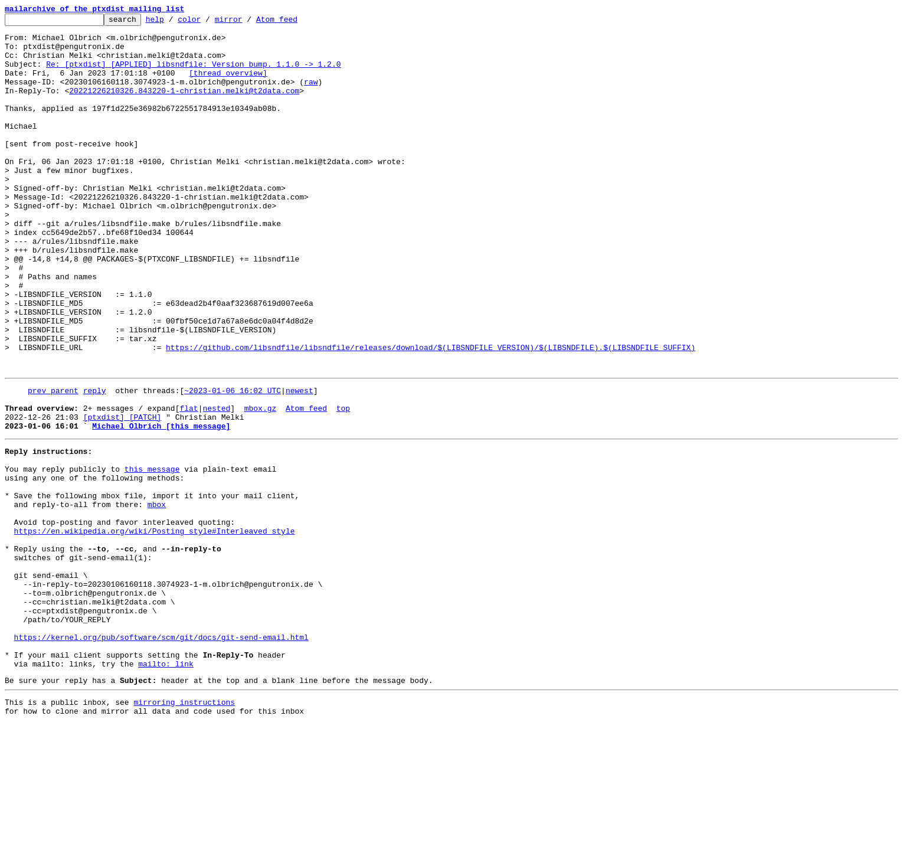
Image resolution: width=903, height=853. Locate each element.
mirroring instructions (184, 829)
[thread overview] (228, 85)
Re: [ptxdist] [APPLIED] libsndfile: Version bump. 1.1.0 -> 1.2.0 (193, 74)
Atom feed (295, 22)
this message (152, 553)
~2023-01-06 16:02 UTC (232, 462)
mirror (247, 22)
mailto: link (166, 787)
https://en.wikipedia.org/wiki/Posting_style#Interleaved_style (154, 628)
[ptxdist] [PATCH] (122, 494)
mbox (157, 596)
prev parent (53, 462)
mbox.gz (260, 484)
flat (188, 484)
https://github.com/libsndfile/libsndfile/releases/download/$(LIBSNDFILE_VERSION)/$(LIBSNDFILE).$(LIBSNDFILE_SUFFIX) (430, 414)
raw (311, 95)
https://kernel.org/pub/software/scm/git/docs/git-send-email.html (161, 755)
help (173, 22)
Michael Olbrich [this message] (161, 505)
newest (299, 462)
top (343, 484)
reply (94, 462)
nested (216, 484)
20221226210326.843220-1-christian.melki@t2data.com (184, 106)
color (207, 22)
